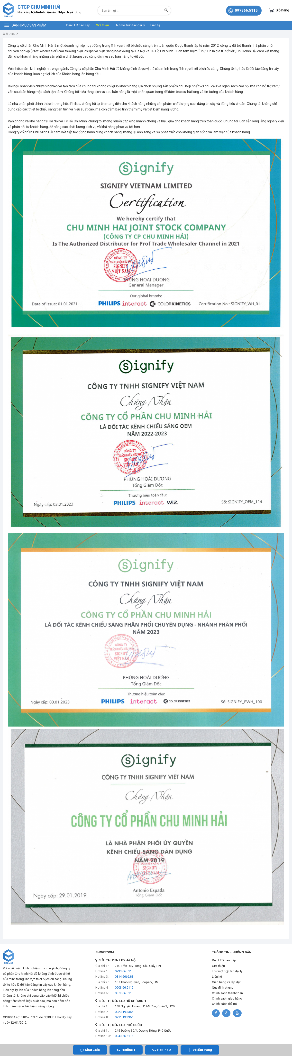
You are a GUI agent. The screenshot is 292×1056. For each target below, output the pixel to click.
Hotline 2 (164, 1050)
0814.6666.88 (124, 976)
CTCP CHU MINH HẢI (49, 9)
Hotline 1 (128, 1050)
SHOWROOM (104, 952)
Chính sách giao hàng (227, 998)
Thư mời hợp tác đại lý (129, 25)
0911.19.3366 (124, 1017)
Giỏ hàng (279, 10)
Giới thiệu (102, 25)
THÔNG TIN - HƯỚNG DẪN (232, 952)
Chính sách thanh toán (227, 993)
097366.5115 (246, 10)
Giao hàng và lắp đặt (226, 982)
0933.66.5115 (124, 971)
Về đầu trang (202, 1050)
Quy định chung (223, 987)
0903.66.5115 (124, 987)
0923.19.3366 (124, 1012)
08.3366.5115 (124, 993)
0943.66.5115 (124, 1036)
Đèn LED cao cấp (78, 25)
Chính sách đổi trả (224, 1004)
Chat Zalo (92, 1050)
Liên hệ (155, 25)
